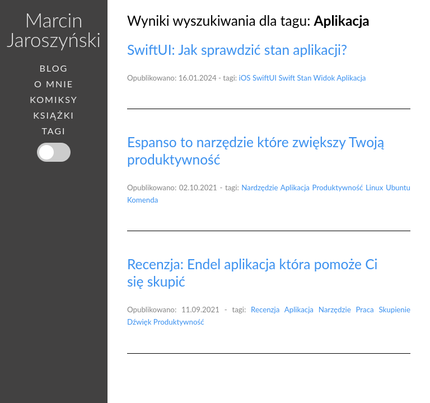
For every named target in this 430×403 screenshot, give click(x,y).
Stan (304, 77)
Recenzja (265, 309)
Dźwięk (139, 321)
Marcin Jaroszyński (54, 29)
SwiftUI (265, 77)
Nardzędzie (259, 187)
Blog (54, 68)
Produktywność (337, 187)
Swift (286, 77)
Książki (53, 115)
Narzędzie (335, 309)
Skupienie (394, 309)
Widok (324, 77)
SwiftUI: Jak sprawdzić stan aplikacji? (237, 49)
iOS (245, 77)
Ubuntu (398, 187)
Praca (365, 309)
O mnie (53, 83)
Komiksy (54, 99)
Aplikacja (351, 77)
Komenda (142, 199)
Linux (374, 187)
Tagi (53, 130)
